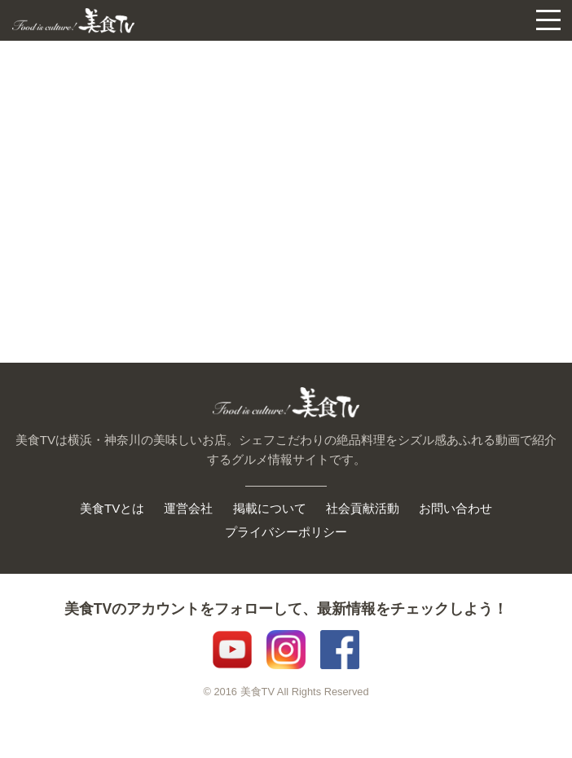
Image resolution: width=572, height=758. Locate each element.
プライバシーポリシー (286, 532)
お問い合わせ (455, 508)
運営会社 (188, 508)
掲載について (269, 508)
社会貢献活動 (362, 508)
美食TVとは (112, 508)
